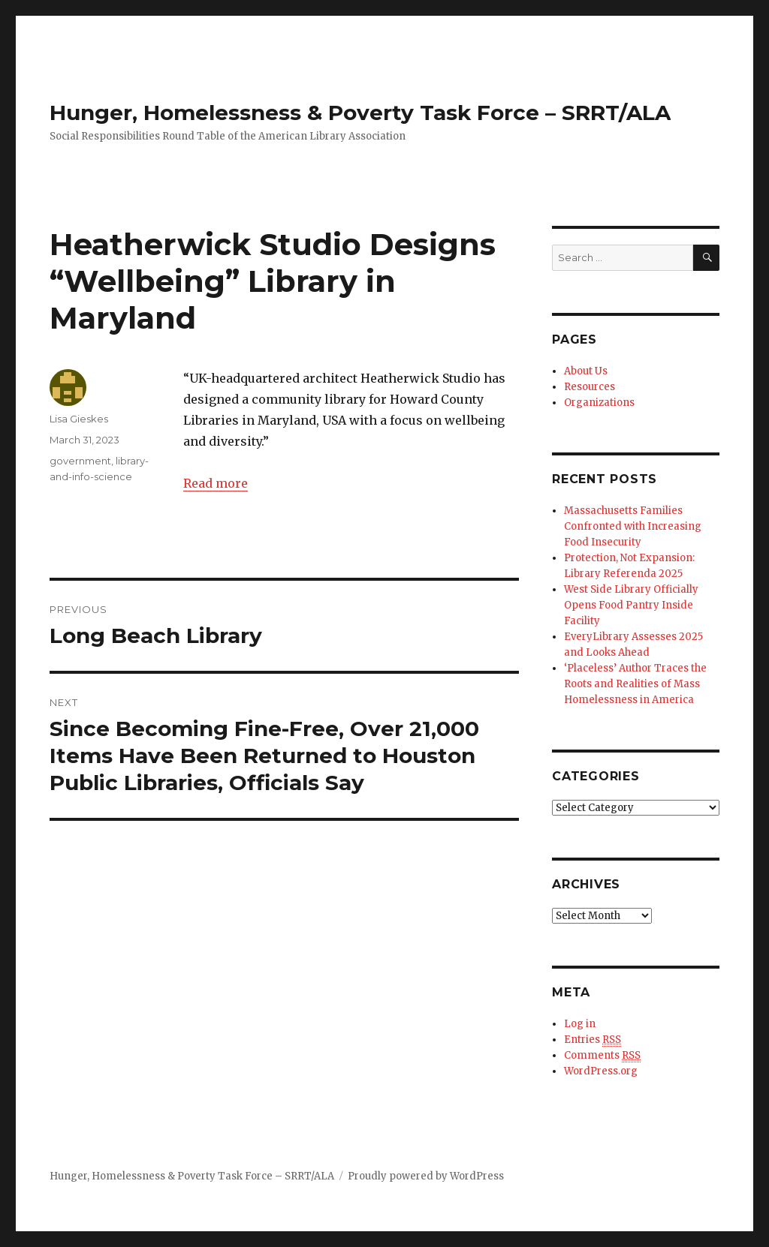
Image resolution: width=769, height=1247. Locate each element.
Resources (589, 386)
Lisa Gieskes (79, 419)
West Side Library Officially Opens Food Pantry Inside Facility (631, 605)
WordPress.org (601, 1071)
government (80, 461)
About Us (586, 371)
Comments (602, 1055)
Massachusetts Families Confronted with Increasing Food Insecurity (632, 526)
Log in (580, 1023)
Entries (592, 1040)
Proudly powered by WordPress (426, 1176)
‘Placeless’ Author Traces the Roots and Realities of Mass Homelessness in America (635, 684)
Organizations (599, 402)
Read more (215, 483)
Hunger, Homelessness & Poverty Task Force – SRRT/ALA (360, 112)
